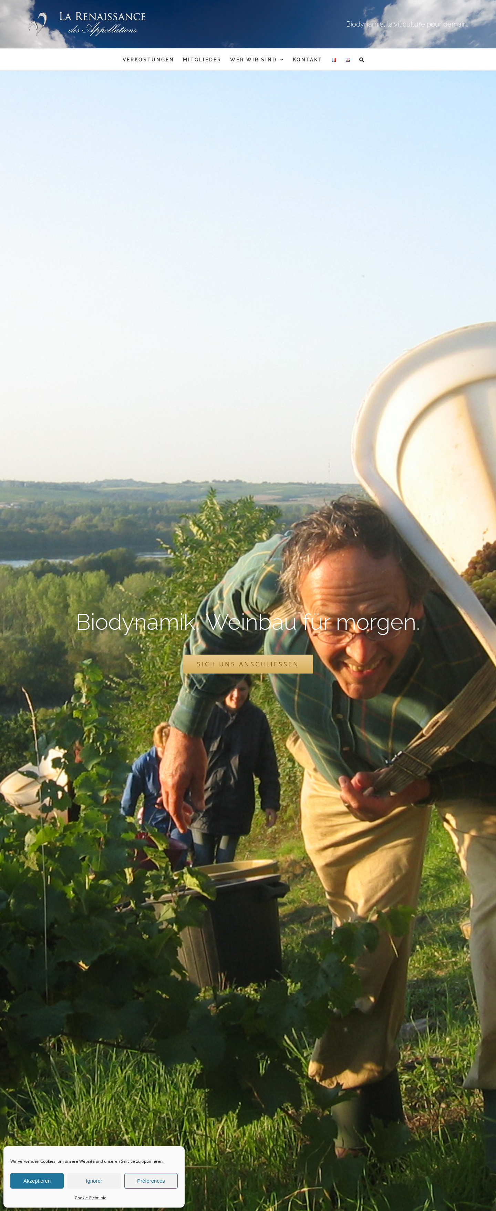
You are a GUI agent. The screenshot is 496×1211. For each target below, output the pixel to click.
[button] (362, 59)
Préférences (151, 1181)
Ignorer (94, 1181)
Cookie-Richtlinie (90, 1198)
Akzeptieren (37, 1181)
